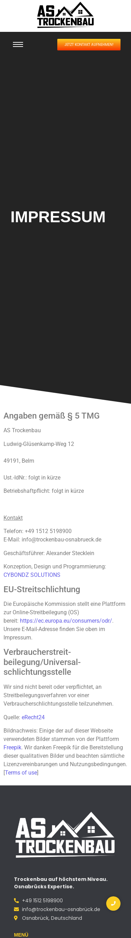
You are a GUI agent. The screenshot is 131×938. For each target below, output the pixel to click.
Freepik (12, 747)
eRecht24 (33, 717)
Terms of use (21, 772)
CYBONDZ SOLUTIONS (31, 575)
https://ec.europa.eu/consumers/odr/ (66, 620)
